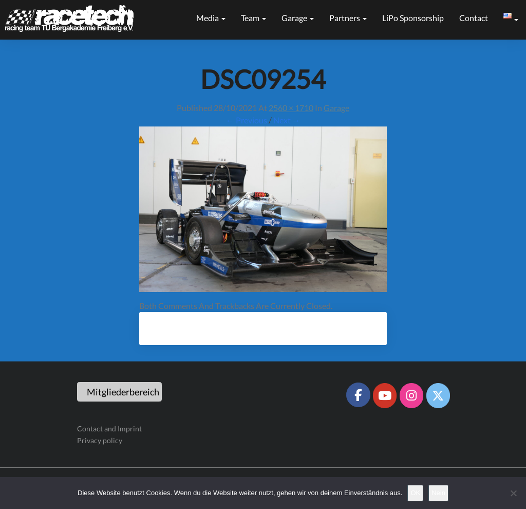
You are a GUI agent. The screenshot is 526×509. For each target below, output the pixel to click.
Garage (297, 18)
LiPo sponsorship (413, 18)
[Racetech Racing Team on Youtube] (385, 395)
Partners (348, 18)
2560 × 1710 (291, 108)
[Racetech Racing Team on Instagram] (411, 395)
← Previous (246, 120)
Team (253, 18)
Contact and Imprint (109, 428)
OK (415, 493)
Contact (473, 18)
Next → (286, 120)
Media (211, 18)
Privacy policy (99, 440)
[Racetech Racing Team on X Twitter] (438, 395)
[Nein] (513, 493)
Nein (438, 493)
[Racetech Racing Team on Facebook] (358, 395)
